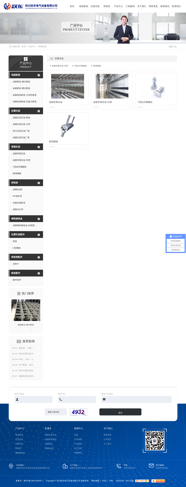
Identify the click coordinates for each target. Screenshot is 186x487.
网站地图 (95, 481)
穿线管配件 (16, 257)
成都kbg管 (49, 448)
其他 (76, 435)
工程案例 (130, 6)
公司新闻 (78, 439)
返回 (172, 46)
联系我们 (176, 6)
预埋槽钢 (97, 66)
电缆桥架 (83, 6)
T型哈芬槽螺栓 (80, 66)
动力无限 (130, 481)
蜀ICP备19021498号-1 (33, 481)
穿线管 (106, 6)
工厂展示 (107, 444)
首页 (72, 6)
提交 (120, 413)
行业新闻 (78, 444)
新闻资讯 (164, 6)
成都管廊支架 (55, 102)
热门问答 (78, 448)
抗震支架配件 (18, 234)
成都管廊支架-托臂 (60, 66)
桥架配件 (15, 273)
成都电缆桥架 (50, 439)
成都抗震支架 (50, 435)
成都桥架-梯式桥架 (26, 325)
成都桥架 (49, 444)
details (52, 107)
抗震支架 (95, 6)
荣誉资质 (153, 6)
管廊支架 (42, 46)
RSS (104, 481)
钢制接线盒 (16, 218)
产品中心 (118, 6)
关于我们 (141, 6)
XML (111, 481)
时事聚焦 (78, 453)
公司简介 (107, 439)
